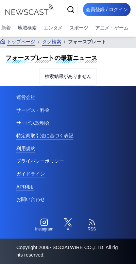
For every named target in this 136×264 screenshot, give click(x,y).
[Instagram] (44, 225)
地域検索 (27, 28)
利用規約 (25, 148)
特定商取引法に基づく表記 (44, 135)
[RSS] (92, 225)
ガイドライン (30, 174)
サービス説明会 (33, 123)
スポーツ (78, 28)
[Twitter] (68, 225)
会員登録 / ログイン (107, 9)
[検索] (71, 9)
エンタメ (53, 28)
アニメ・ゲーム (112, 28)
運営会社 (25, 97)
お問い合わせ (30, 199)
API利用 (25, 186)
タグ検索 (51, 41)
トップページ (17, 41)
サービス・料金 (33, 110)
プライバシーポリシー (40, 161)
